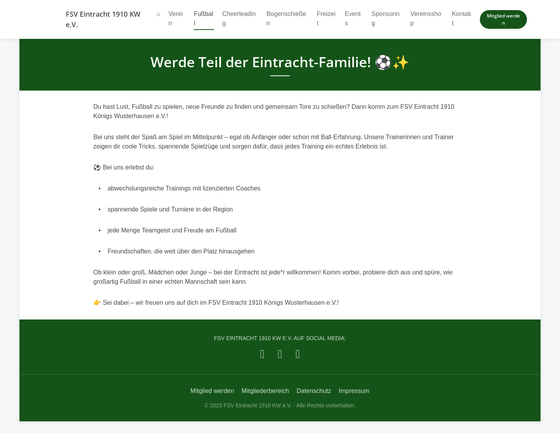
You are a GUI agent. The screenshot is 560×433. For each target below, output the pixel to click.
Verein (175, 18)
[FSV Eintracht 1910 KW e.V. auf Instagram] (280, 353)
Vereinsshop (425, 18)
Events (353, 18)
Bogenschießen (286, 18)
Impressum (354, 391)
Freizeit (326, 18)
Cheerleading (239, 18)
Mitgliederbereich (265, 391)
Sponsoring (385, 18)
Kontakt (461, 18)
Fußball (204, 18)
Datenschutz (314, 391)
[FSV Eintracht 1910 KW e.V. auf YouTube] (298, 353)
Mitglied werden (503, 19)
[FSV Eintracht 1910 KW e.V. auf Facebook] (262, 353)
